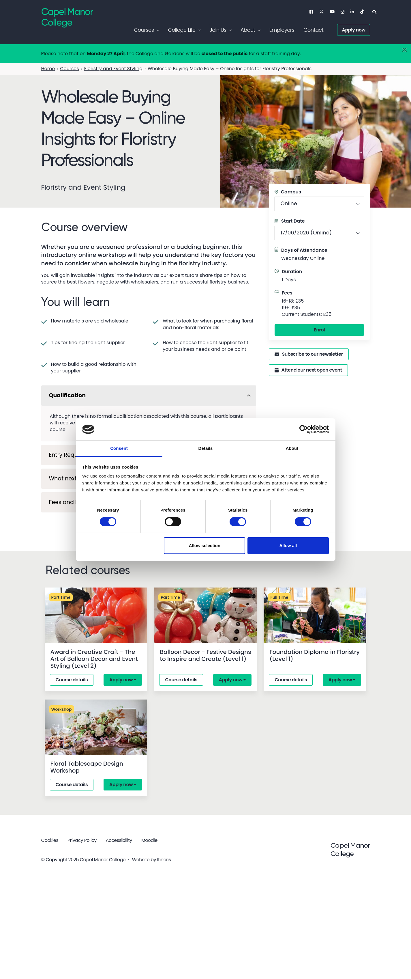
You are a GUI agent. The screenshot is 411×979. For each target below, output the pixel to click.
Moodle (149, 840)
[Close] (404, 50)
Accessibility (119, 840)
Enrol (319, 330)
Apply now (353, 30)
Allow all (288, 545)
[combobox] (319, 204)
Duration (292, 271)
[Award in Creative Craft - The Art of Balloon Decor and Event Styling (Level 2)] (96, 615)
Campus (288, 192)
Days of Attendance (304, 250)
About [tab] (292, 448)
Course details (72, 679)
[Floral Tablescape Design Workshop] (96, 727)
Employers (281, 29)
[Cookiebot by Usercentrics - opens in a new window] (303, 429)
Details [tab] (205, 448)
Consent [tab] (119, 448)
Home (48, 68)
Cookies (50, 840)
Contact (313, 29)
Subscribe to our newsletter (309, 354)
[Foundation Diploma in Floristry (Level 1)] (315, 615)
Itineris (164, 859)
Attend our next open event (308, 370)
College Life (181, 29)
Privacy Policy (82, 840)
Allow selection (204, 545)
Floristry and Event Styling (113, 68)
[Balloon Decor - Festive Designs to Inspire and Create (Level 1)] (205, 615)
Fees (287, 293)
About (248, 29)
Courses (144, 29)
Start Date (290, 221)
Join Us (218, 29)
